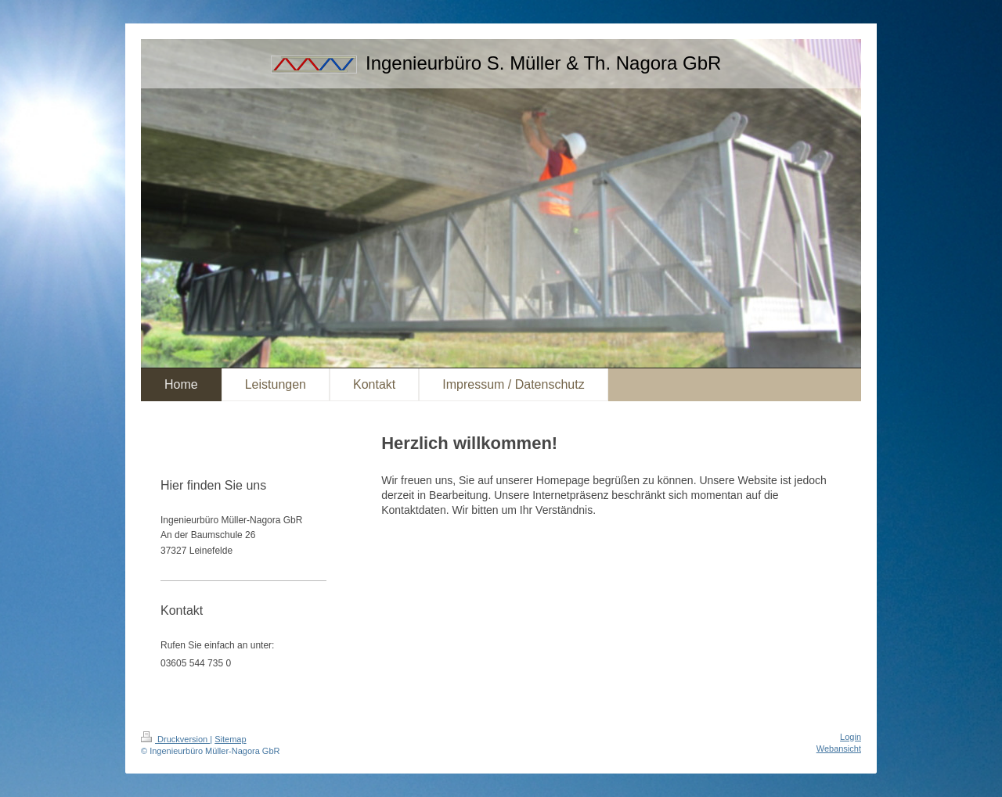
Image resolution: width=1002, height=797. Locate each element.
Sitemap (230, 739)
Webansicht (838, 748)
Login (850, 736)
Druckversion (175, 739)
